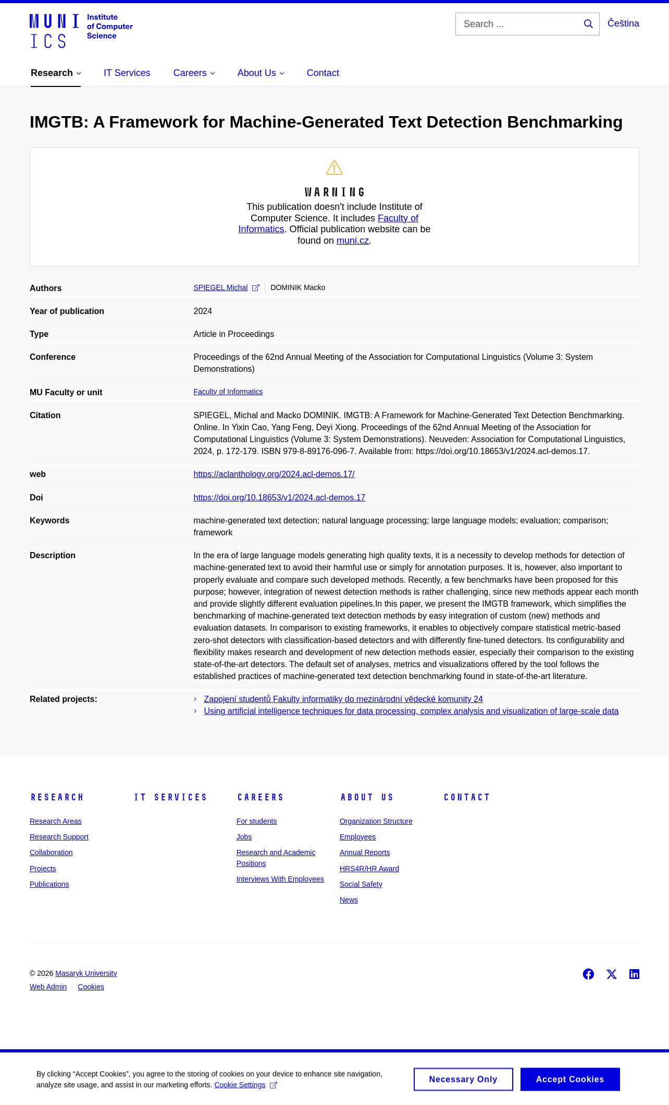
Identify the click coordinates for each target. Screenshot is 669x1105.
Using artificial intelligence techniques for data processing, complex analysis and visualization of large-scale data (411, 711)
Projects (43, 868)
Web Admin (48, 987)
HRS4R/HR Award (369, 868)
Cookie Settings (245, 1088)
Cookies (91, 987)
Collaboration (51, 852)
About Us (367, 797)
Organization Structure (376, 821)
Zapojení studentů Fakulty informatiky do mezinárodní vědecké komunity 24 (343, 699)
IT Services (170, 797)
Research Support (59, 837)
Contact (466, 797)
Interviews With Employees (280, 879)
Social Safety (361, 884)
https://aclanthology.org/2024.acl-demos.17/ (274, 474)
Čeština (623, 23)
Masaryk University (86, 973)
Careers (260, 797)
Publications (49, 884)
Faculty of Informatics (228, 391)
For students (257, 821)
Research (57, 797)
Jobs (244, 837)
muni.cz (353, 240)
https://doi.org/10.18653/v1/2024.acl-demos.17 (280, 497)
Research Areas (56, 821)
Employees (358, 837)
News (349, 900)
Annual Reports (365, 852)
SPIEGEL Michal (227, 287)
